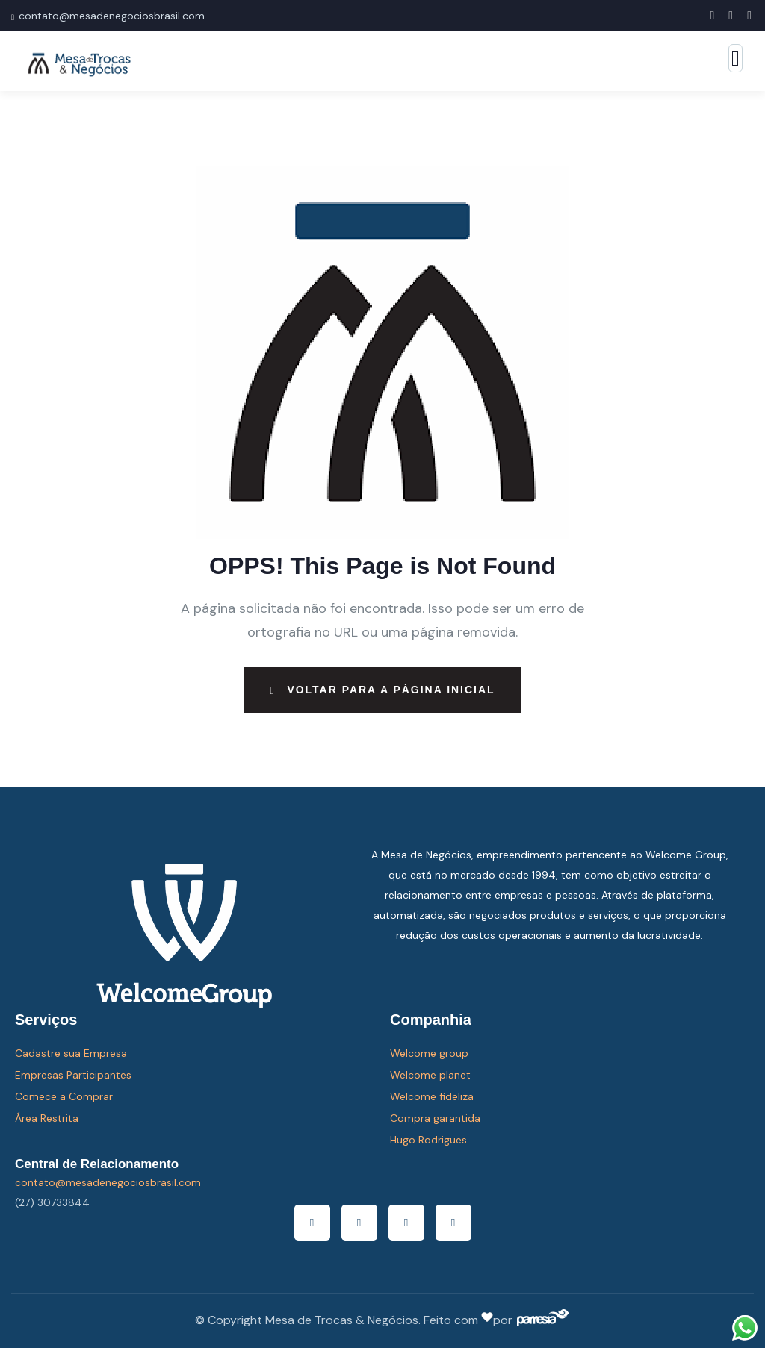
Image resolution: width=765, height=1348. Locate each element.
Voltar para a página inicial (382, 690)
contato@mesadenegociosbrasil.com (112, 15)
